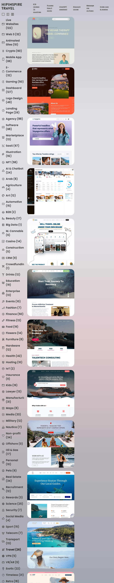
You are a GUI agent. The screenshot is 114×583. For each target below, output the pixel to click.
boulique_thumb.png (91, 36)
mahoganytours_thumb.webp (91, 211)
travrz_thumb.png (47, 342)
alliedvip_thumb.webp (47, 36)
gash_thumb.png (47, 298)
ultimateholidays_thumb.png (91, 167)
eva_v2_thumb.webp (47, 472)
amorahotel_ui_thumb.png (91, 80)
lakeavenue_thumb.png (91, 124)
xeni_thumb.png (47, 124)
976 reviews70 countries (37, 8)
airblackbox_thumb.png (91, 385)
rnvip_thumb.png (91, 254)
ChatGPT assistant (63, 8)
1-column (3, 14)
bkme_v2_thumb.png (47, 385)
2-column (7, 14)
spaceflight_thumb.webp (47, 516)
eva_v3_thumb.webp (47, 429)
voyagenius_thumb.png (47, 80)
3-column (12, 14)
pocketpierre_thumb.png (91, 342)
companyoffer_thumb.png (47, 211)
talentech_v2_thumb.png (47, 167)
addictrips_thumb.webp (47, 559)
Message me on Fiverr (90, 8)
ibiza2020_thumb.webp (91, 559)
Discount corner (77, 8)
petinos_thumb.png (47, 254)
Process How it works (50, 8)
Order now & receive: (104, 8)
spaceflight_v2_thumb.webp (91, 516)
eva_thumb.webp (91, 429)
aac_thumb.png (91, 298)
